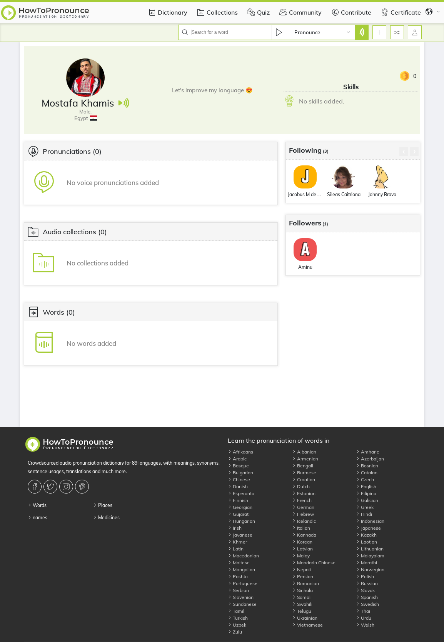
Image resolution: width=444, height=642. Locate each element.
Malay (301, 556)
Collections (216, 12)
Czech (365, 479)
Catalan (366, 472)
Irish (235, 528)
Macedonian (243, 556)
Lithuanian (370, 549)
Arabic (237, 459)
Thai (363, 611)
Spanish (367, 597)
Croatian (303, 479)
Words (37, 505)
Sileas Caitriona (344, 194)
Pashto (238, 576)
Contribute (350, 12)
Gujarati (239, 514)
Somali (302, 597)
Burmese (304, 472)
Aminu (305, 267)
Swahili (302, 604)
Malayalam (370, 556)
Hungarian (241, 521)
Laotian (366, 542)
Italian (301, 528)
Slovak (365, 590)
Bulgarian (240, 472)
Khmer (237, 542)
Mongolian (241, 569)
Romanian (305, 583)
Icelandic (304, 521)
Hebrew (303, 514)
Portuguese (242, 583)
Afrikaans (240, 452)
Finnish (238, 500)
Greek (365, 507)
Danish (238, 486)
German (303, 507)
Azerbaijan (370, 459)
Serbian (238, 590)
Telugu (301, 611)
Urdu (363, 618)
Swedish (367, 604)
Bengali (302, 466)
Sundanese (242, 604)
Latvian (302, 549)
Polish (365, 576)
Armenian (305, 459)
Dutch (301, 486)
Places (102, 505)
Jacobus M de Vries (305, 194)
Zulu (235, 632)
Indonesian (370, 521)
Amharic (367, 452)
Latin (236, 549)
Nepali (301, 569)
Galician (367, 500)
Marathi (366, 562)
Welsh (365, 625)
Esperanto (241, 493)
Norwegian (370, 569)
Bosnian (367, 466)
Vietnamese (307, 625)
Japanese (368, 528)
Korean (302, 542)
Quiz (257, 12)
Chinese (239, 479)
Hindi (364, 514)
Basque (238, 466)
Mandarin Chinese (314, 562)
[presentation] (403, 151)
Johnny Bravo (382, 194)
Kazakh (366, 535)
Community (299, 12)
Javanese (240, 535)
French (302, 500)
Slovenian (241, 597)
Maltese (239, 562)
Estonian (303, 493)
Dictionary (166, 12)
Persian (302, 576)
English (366, 486)
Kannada (304, 535)
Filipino (366, 493)
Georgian (240, 507)
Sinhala (302, 590)
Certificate (400, 12)
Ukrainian (304, 618)
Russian (367, 583)
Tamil (236, 611)
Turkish (238, 618)
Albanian (304, 452)
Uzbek (237, 625)
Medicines (106, 517)
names (37, 517)
